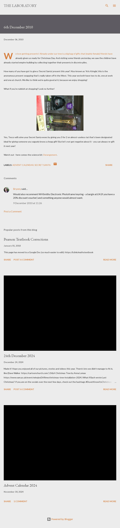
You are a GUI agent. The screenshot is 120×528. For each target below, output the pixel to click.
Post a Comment (13, 211)
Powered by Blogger (60, 519)
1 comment (20, 501)
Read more (109, 259)
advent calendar (23, 165)
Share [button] (108, 165)
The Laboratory (20, 5)
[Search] (107, 6)
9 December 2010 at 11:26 (27, 203)
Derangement (50, 154)
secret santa (43, 165)
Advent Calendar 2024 (20, 485)
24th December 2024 (19, 355)
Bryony (17, 188)
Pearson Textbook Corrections (26, 239)
